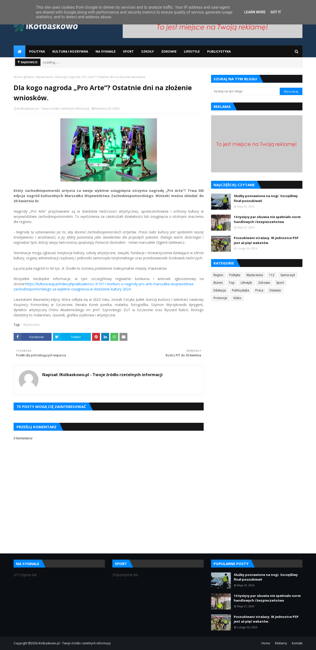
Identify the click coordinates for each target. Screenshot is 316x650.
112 (271, 275)
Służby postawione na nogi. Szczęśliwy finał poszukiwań (266, 198)
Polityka (234, 275)
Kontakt (297, 643)
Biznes (218, 283)
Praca (259, 290)
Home (265, 643)
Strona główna (24, 77)
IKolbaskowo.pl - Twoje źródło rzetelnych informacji (53, 108)
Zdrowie (264, 283)
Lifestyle (246, 283)
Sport (280, 283)
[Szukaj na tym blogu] (245, 91)
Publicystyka (240, 290)
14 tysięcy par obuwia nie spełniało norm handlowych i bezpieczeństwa (267, 219)
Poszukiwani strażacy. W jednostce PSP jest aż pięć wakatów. (266, 240)
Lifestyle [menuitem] (192, 51)
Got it (275, 12)
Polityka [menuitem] (37, 51)
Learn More (254, 12)
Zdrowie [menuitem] (169, 51)
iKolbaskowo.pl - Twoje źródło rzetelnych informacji (74, 643)
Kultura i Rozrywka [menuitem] (70, 51)
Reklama (281, 643)
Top (232, 283)
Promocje (220, 298)
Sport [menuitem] (128, 51)
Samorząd (287, 275)
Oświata (275, 290)
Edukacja (220, 290)
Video (237, 298)
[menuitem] (19, 51)
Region (218, 275)
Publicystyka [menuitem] (219, 51)
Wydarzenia (44, 77)
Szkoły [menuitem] (147, 51)
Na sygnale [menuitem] (106, 51)
